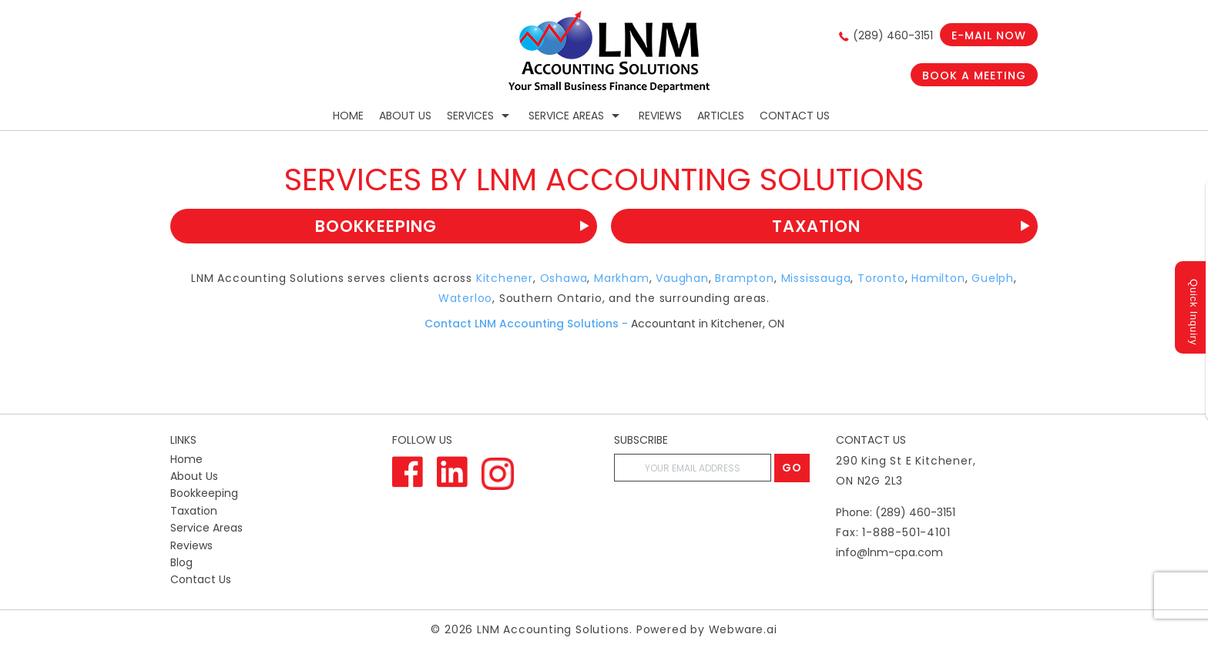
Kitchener (504, 278)
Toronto (881, 278)
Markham (621, 278)
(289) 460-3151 (893, 35)
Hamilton (938, 278)
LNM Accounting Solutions (553, 629)
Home (348, 115)
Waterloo (465, 298)
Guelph (992, 278)
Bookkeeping (452, 226)
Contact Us (795, 115)
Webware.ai (743, 629)
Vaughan (682, 278)
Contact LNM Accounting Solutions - (526, 323)
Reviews (660, 115)
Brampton (744, 278)
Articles (720, 115)
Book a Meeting (974, 75)
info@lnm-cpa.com (889, 552)
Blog (181, 562)
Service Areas (566, 115)
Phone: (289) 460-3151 (895, 512)
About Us (405, 115)
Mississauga (816, 278)
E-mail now (988, 35)
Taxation (901, 226)
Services (470, 115)
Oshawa (564, 278)
